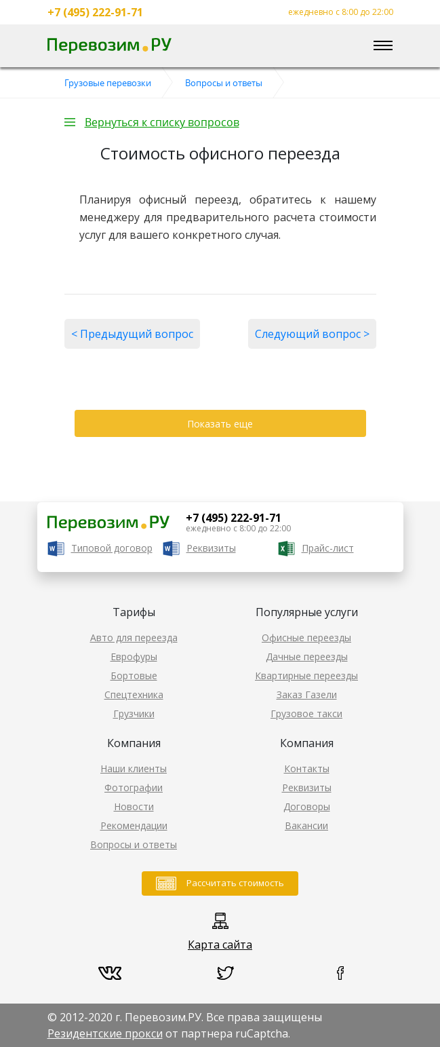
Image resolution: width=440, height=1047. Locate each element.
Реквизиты (211, 547)
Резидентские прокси (105, 1033)
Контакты (306, 768)
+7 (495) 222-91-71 (95, 12)
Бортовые (134, 675)
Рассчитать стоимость (235, 883)
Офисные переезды (306, 637)
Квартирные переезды (306, 675)
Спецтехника (133, 694)
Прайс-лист (328, 547)
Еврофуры (134, 656)
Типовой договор (112, 547)
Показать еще (220, 423)
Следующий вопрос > (312, 333)
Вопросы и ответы (133, 844)
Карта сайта (220, 944)
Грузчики (134, 713)
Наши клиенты (133, 768)
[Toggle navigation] (383, 46)
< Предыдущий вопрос (132, 333)
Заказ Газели (307, 694)
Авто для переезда (134, 637)
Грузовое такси (306, 713)
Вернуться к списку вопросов (162, 122)
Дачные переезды (307, 656)
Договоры (306, 806)
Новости (134, 806)
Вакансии (306, 825)
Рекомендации (133, 825)
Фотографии (133, 787)
